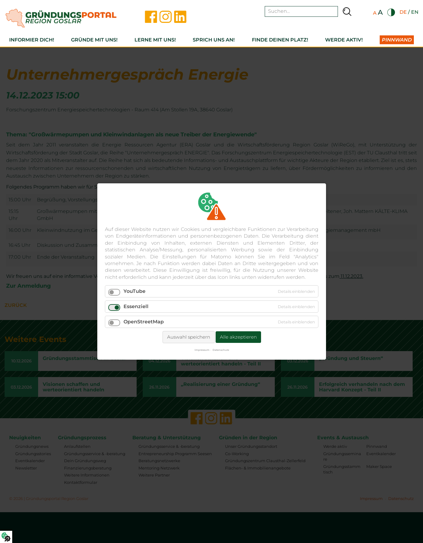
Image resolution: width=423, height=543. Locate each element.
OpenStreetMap (144, 322)
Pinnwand (397, 40)
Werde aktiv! (344, 40)
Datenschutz (220, 349)
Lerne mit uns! (155, 40)
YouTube (134, 291)
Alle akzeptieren (238, 337)
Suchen (347, 11)
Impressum (201, 349)
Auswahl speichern (188, 337)
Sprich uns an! (214, 40)
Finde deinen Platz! (280, 40)
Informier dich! (31, 40)
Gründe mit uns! (94, 40)
